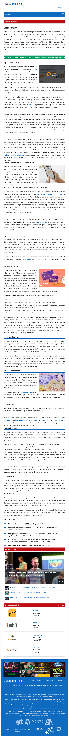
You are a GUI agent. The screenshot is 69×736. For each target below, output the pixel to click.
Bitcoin (36, 647)
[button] (35, 523)
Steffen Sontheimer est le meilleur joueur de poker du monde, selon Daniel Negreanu (33, 573)
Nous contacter (50, 680)
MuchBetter (37, 635)
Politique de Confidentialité (41, 686)
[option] (34, 568)
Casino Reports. (19, 729)
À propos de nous (37, 680)
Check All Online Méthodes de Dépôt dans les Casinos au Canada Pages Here (34, 58)
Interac (36, 611)
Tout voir (60, 605)
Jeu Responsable (58, 686)
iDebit (35, 623)
